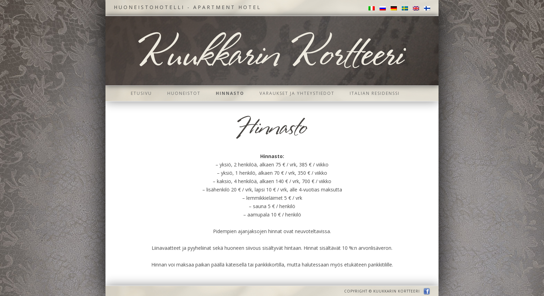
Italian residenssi (375, 93)
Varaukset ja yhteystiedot (297, 93)
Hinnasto (230, 93)
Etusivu (141, 93)
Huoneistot (184, 93)
